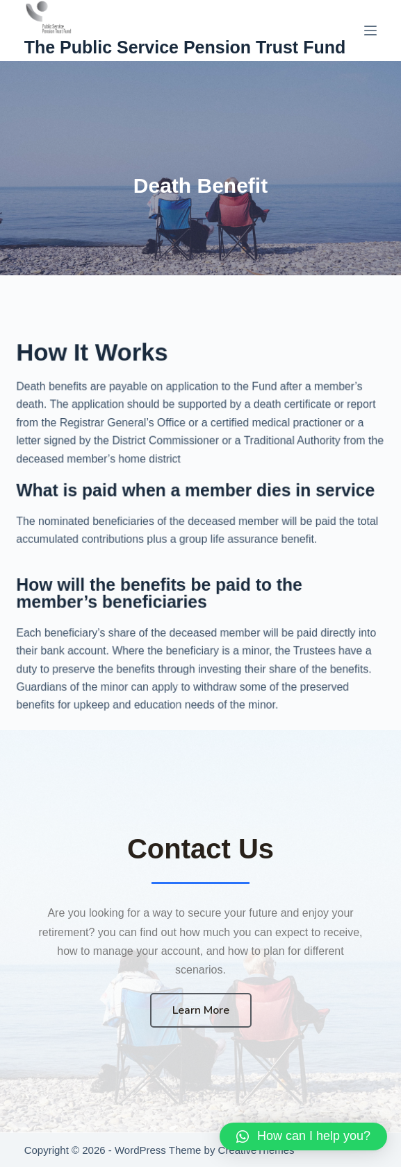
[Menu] (370, 30)
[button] (303, 1136)
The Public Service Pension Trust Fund (185, 47)
